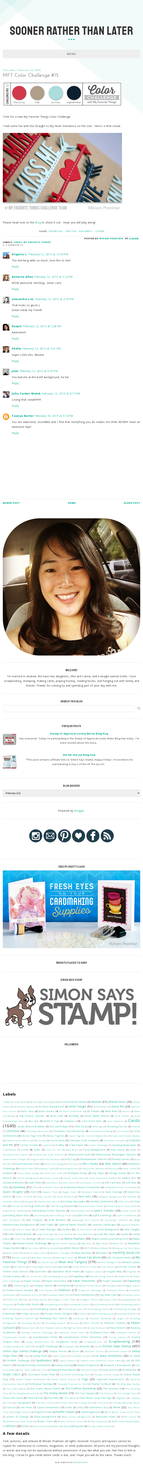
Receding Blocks (30, 1323)
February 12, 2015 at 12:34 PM (48, 254)
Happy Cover (69, 1192)
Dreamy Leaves (121, 1159)
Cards (18, 242)
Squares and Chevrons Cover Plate (100, 1360)
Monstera (102, 1253)
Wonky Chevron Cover (70, 1421)
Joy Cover (66, 1215)
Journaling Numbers (45, 1215)
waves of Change (18, 1416)
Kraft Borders (57, 1220)
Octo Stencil (108, 1266)
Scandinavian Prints (45, 1337)
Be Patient (93, 1111)
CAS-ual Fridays (59, 1126)
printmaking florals (104, 1304)
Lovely (124, 1234)
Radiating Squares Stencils (18, 1318)
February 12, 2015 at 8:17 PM (61, 393)
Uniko (68, 1407)
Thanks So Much (101, 1384)
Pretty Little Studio (28, 1304)
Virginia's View (43, 1412)
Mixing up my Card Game (126, 1248)
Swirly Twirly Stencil (63, 1379)
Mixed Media (101, 1248)
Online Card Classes (15, 1271)
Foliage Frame (117, 1173)
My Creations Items (119, 1257)
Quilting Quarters (127, 1313)
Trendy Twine (66, 1402)
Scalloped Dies (99, 1332)
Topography (24, 1402)
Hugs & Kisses (36, 1206)
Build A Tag (51, 1121)
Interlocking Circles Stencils (48, 1210)
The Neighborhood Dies (26, 1393)
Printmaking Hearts (129, 1304)
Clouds (42, 1140)
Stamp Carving (63, 1365)
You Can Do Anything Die (69, 1426)
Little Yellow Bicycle (20, 1234)
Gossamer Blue (50, 1187)
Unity (80, 1407)
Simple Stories (58, 1351)
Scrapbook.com (93, 1341)
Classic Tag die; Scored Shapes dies (88, 1135)
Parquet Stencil (43, 1285)
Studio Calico (11, 1374)
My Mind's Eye (46, 1262)
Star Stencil (25, 1369)
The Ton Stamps (85, 1393)
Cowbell (46, 1145)
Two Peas (26, 1407)
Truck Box (102, 1402)
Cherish (136, 1126)
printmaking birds (53, 1304)
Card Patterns (115, 1121)
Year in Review (41, 1426)
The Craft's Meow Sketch (45, 1388)
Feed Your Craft (53, 1173)
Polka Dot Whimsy (17, 1299)
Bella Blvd (111, 1111)
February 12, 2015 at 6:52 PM (39, 371)
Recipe (75, 1323)
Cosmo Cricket (29, 1145)
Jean (15, 371)
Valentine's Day (98, 1407)
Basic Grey (27, 1111)
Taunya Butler (23, 416)
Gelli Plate (35, 1182)
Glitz (35, 1187)
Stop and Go (110, 1369)
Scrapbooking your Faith (17, 1346)
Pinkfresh (64, 1290)
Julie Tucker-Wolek (26, 393)
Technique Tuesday (40, 1384)
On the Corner (127, 1266)
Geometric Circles (90, 1182)
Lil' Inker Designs (46, 1229)
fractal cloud (51, 1178)
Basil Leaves (46, 1111)
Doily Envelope (52, 1159)
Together (121, 1398)
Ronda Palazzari (97, 1327)
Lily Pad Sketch (84, 1229)
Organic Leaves (93, 1271)
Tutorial (11, 1407)
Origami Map (114, 1271)
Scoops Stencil (117, 1337)
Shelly (16, 348)
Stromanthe (129, 1369)
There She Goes (13, 1398)
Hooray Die (17, 1206)
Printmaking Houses (18, 1309)
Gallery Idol (129, 1178)
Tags (85, 1379)
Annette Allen (22, 276)
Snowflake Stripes (81, 1356)
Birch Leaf (56, 1115)
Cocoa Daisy (57, 1140)
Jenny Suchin (129, 1210)
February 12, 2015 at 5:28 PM (42, 326)
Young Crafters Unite (99, 1426)
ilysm (70, 1206)
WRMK (26, 1426)
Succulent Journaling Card (75, 1374)
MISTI (87, 1248)
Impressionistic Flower (90, 1206)
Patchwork (63, 1285)
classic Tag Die (55, 1135)
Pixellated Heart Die (58, 1295)
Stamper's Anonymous (117, 1365)
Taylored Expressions (110, 1379)
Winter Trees (45, 1421)
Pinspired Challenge (90, 1290)
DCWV (133, 1149)
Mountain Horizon (41, 1257)
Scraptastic (69, 1346)
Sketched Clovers (94, 1351)
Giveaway (19, 1187)
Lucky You (20, 1238)
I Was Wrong (56, 1206)
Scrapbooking (119, 1341)
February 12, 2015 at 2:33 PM (54, 299)
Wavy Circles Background (76, 1416)
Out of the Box (34, 1276)
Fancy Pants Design (28, 1173)
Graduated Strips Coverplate (121, 1187)
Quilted (82, 1313)
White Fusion (128, 1416)
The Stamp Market (56, 1393)
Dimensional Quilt (79, 1154)
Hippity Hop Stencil (48, 1201)
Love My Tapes (107, 1234)
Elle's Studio (90, 1163)
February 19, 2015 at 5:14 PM (54, 416)
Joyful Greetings (102, 1215)
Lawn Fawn (46, 1224)
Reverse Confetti (114, 1323)
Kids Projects (34, 1220)
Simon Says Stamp (117, 1346)
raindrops (78, 1318)
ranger (120, 1318)
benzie (126, 1111)
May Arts (86, 1243)
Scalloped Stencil (126, 1332)
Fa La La (113, 1168)
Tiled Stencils (35, 1398)
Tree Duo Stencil (45, 1402)
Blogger (79, 810)
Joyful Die (82, 1215)
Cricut (24, 1149)
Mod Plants (12, 1253)
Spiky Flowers (67, 1360)
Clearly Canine (14, 1140)
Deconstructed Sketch (15, 1154)
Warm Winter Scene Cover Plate (122, 1412)
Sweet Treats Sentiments (31, 1379)
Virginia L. (19, 254)
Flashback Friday (77, 1173)
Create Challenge (98, 1145)
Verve (116, 1407)
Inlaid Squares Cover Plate (122, 1206)
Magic (33, 1238)
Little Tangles (132, 1229)
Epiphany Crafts (46, 1168)
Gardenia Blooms (13, 1182)
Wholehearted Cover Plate (18, 1421)
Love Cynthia (65, 1234)
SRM (127, 1360)
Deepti (17, 326)
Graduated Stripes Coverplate (81, 1187)
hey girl (29, 1201)
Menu (71, 54)
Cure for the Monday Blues (62, 1149)
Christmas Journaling (100, 1131)
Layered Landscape (104, 1224)
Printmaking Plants (98, 1309)
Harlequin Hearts (90, 1192)
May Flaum (102, 1243)
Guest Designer (13, 1192)
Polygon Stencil (89, 1299)
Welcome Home (106, 1416)
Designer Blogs (80, 1462)
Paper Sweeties (113, 1281)
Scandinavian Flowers (15, 1337)
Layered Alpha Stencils (72, 1224)
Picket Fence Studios (20, 1290)
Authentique (100, 1106)
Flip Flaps (98, 1173)
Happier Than (50, 1192)
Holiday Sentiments (102, 1201)
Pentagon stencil (130, 1285)
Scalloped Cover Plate (71, 1332)
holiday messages (74, 1201)
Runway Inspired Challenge (37, 1332)
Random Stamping (100, 1318)
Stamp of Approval (88, 1365)
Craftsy (60, 1145)
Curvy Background (94, 1149)
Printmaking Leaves (46, 1309)
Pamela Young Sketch (102, 1276)
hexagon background (110, 1196)
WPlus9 (11, 1426)
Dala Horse (118, 1149)
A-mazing (47, 1102)
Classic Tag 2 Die (31, 1135)
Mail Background (50, 1238)
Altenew (96, 1102)
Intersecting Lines (80, 1210)
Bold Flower (122, 1116)
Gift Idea (131, 1182)
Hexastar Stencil (12, 1201)
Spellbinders (44, 1360)
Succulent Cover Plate (41, 1374)
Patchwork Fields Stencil (88, 1285)
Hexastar (132, 1196)
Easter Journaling (53, 1163)
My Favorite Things (37, 242)
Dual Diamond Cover (27, 1163)
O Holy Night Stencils (41, 1266)
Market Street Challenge (32, 1243)
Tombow (135, 1398)
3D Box (34, 1102)
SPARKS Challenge (18, 1360)
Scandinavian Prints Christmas (82, 1337)
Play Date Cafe (108, 1295)
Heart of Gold (24, 1196)
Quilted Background (102, 1313)
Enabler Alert (26, 1168)
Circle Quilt (123, 1131)
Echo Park (72, 1163)
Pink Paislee (46, 1290)
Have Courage (114, 1192)
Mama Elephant (74, 1238)
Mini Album (73, 1248)
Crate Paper (76, 1145)
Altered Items (117, 1102)
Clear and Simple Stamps (126, 1135)
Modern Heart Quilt (34, 1253)
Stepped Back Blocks (63, 1369)
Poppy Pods (110, 1299)
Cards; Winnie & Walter (31, 1126)
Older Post (132, 503)
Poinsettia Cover (130, 1295)
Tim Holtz (53, 1398)
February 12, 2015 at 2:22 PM (53, 276)
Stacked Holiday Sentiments (34, 1365)
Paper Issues (32, 1281)
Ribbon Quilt (29, 1327)
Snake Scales (59, 1356)
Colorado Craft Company (84, 1140)
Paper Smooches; (84, 1281)
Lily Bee (66, 1229)
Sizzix (75, 1351)
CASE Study (81, 1126)
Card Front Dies (92, 1121)
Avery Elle (117, 1106)
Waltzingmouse (90, 1412)
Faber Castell (130, 1168)
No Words (19, 1266)
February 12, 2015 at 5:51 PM (41, 348)
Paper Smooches (55, 1281)
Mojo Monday (82, 1253)
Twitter (70, 231)
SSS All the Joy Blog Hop (79, 754)
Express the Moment (93, 1168)
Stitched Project (89, 1369)
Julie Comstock (11, 1220)
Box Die (33, 1121)
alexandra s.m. (23, 299)
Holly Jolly (123, 1201)
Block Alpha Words (97, 1115)
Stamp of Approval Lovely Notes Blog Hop (79, 733)
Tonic (9, 1402)
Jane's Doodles (105, 1210)
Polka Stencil (39, 1299)
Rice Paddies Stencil (51, 1327)
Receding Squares (55, 1323)
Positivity (8, 1304)
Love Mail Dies (85, 1234)
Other (99, 231)
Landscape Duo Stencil (85, 1220)
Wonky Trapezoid (97, 1421)
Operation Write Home (66, 1271)
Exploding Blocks (68, 1168)
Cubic (37, 1149)
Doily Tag (69, 1159)
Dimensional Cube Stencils (48, 1154)
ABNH (59, 1102)
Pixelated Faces (116, 1290)
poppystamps (129, 1299)
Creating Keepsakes (124, 1145)
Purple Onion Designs (58, 1313)
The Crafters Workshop (80, 1388)
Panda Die (123, 1276)
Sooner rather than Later (71, 30)
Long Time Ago (45, 1234)
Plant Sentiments (84, 1295)
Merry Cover (32, 1248)
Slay (26, 1356)
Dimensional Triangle (14, 1159)
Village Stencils (22, 1412)
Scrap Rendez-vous (37, 1341)
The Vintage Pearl (127, 1393)
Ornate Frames (12, 1276)
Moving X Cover (65, 1257)
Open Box (40, 1271)
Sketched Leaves (117, 1351)
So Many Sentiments (108, 1356)
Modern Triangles (60, 1253)
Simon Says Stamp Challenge (22, 1351)
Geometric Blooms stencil (61, 1182)
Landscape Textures (116, 1220)
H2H (33, 1192)
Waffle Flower (65, 1412)
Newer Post (11, 503)
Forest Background (28, 1178)
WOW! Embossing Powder (126, 1421)
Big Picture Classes (32, 1115)
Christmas (12, 1131)
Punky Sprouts (30, 1313)
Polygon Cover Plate (64, 1299)
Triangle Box (85, 1402)
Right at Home (75, 1327)
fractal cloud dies (73, 1178)
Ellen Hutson (113, 1163)
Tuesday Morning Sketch (126, 1402)
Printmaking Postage (124, 1309)
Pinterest (86, 231)
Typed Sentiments (48, 1407)
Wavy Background (45, 1416)
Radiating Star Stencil (53, 1318)
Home (72, 503)
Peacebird (111, 1285)
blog (38, 222)
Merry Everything (52, 1248)
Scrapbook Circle (66, 1341)
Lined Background (108, 1229)
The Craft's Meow (16, 1388)
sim (96, 1346)
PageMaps (78, 1276)
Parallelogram (21, 1285)
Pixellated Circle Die (31, 1295)
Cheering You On (117, 1126)
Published (9, 1313)
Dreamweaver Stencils (93, 1159)
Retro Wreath (91, 1323)
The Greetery (111, 1388)
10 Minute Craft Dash (14, 1102)
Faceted (7, 1173)
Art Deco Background (51, 1106)
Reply (15, 266)
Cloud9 (30, 1140)
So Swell (135, 1356)
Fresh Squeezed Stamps (103, 1178)
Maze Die (118, 1243)
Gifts (5, 1187)
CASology (97, 1126)
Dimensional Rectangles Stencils (116, 1154)
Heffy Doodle (44, 1196)
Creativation (9, 1149)
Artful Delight (77, 1106)
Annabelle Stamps (24, 1106)
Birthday (74, 1115)
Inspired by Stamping (15, 1210)
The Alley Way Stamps (128, 1384)
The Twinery (106, 1393)
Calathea (69, 1121)
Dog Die (35, 1159)
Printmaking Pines (73, 1309)
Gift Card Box (113, 1182)
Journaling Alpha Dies (16, 1215)
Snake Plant (40, 1356)
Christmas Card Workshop (69, 1131)
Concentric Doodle (114, 1140)
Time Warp (69, 1398)
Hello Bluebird (65, 1196)
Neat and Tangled (73, 1262)
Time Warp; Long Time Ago (95, 1398)
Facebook (55, 231)
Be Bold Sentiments (70, 1111)
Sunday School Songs (106, 1374)
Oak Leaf (62, 1266)
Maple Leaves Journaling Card (110, 1238)
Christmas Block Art (37, 1131)
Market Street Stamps (64, 1243)
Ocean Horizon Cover (84, 1266)
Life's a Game (23, 1229)
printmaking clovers (79, 1304)
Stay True (41, 1369)
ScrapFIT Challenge (46, 1346)
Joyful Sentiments (127, 1215)
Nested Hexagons (107, 1262)
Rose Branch (117, 1327)
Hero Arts (84, 1196)
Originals (131, 1271)
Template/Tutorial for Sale (72, 1384)
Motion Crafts (19, 1257)
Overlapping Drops (57, 1276)
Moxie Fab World (89, 1257)
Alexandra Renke (76, 1102)
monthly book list (126, 1252)
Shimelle (84, 1346)
